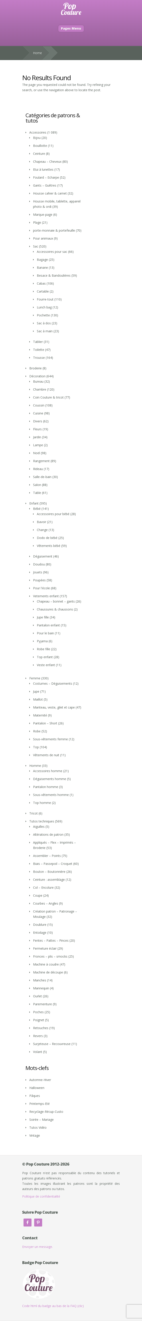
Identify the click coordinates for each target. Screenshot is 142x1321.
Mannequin (41, 988)
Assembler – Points (47, 856)
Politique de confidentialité (41, 1196)
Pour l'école (41, 588)
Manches (39, 980)
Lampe (38, 445)
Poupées (39, 580)
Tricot (33, 813)
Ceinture (39, 153)
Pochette (43, 315)
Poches (38, 1012)
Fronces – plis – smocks (50, 956)
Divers (37, 421)
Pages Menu (71, 28)
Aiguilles (39, 826)
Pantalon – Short (45, 723)
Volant (37, 1052)
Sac (35, 246)
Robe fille (43, 649)
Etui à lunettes (43, 169)
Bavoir (41, 522)
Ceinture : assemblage (49, 879)
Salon (37, 485)
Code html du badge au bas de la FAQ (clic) (53, 1306)
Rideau (38, 469)
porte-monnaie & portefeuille (54, 230)
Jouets (37, 572)
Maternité (40, 715)
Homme (35, 765)
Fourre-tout (45, 299)
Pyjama (42, 641)
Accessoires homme (47, 771)
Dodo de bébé (47, 538)
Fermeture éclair (45, 948)
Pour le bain (45, 633)
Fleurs (37, 429)
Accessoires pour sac (52, 251)
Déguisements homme (49, 779)
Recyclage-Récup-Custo (46, 1111)
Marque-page (42, 214)
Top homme (42, 803)
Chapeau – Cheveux (47, 161)
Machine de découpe (48, 972)
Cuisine (38, 413)
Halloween (36, 1088)
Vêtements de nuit (46, 755)
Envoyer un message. (37, 1247)
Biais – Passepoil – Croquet (52, 864)
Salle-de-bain (42, 477)
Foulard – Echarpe (46, 177)
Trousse (39, 357)
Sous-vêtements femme (50, 739)
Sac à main (45, 331)
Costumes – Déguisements (52, 683)
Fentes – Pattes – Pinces (51, 940)
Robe (37, 731)
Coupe (37, 895)
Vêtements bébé (48, 546)
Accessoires (37, 132)
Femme (34, 678)
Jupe (36, 691)
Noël (36, 453)
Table (37, 493)
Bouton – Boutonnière (49, 871)
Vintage (34, 1135)
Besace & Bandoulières (54, 275)
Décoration (37, 376)
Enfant (34, 503)
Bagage (42, 259)
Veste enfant (46, 665)
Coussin (38, 405)
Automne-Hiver (40, 1080)
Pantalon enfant (48, 625)
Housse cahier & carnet (50, 193)
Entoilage (39, 932)
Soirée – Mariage (41, 1119)
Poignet (38, 1020)
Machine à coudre (46, 964)
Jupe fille (43, 617)
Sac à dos (44, 323)
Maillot (38, 699)
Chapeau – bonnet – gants (56, 601)
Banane (42, 267)
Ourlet (37, 996)
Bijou (37, 138)
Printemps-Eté (39, 1104)
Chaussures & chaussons (55, 609)
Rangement (41, 461)
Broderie (35, 368)
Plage (37, 222)
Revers (38, 1036)
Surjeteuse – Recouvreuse (52, 1044)
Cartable (43, 291)
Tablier (38, 342)
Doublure (39, 924)
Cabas (41, 283)
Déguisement (42, 556)
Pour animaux (43, 238)
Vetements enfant (46, 596)
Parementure (42, 1004)
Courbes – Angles (45, 903)
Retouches (40, 1028)
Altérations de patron (48, 834)
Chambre (39, 389)
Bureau (38, 381)
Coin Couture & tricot (48, 397)
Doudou (39, 564)
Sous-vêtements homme (51, 795)
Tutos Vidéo (38, 1127)
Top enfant (45, 657)
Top (36, 747)
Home (37, 53)
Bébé (37, 508)
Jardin (37, 437)
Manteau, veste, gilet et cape (54, 707)
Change (42, 530)
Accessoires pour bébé (53, 514)
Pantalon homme (45, 787)
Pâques (34, 1096)
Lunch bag (44, 307)
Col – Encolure (43, 887)
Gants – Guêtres (44, 185)
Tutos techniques (41, 821)
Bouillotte (40, 146)
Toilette (38, 350)
